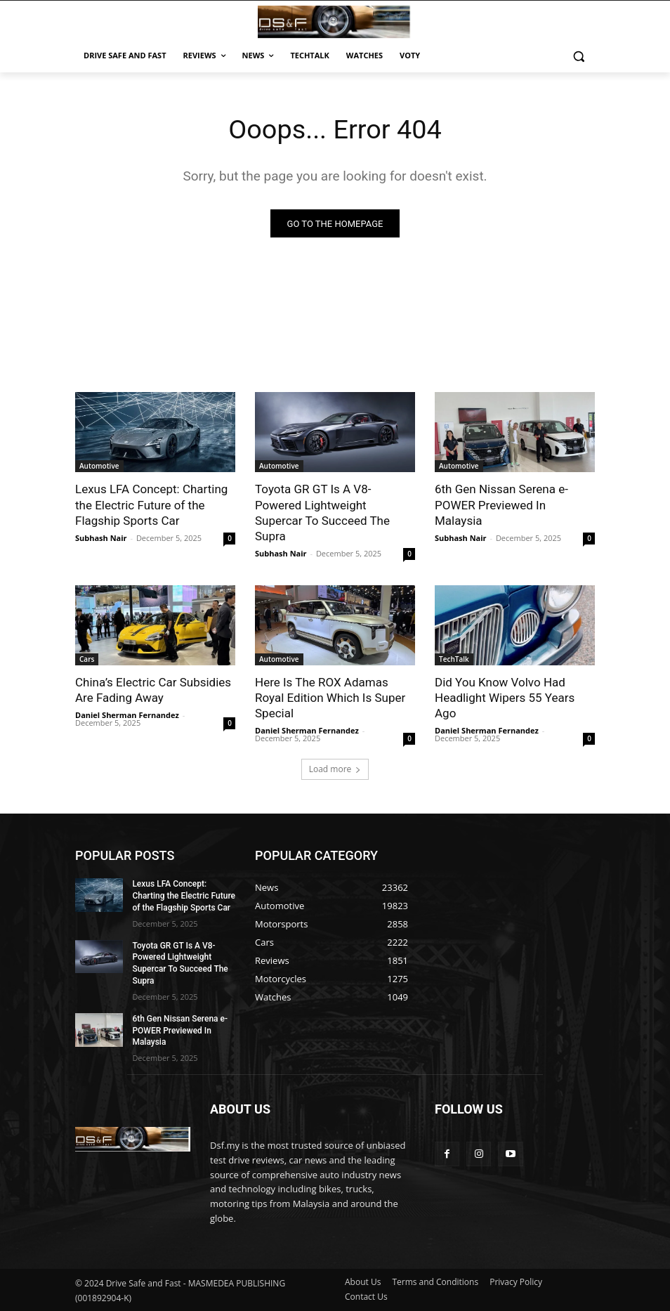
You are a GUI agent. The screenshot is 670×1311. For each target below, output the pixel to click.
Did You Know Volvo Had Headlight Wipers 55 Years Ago (504, 697)
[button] (578, 55)
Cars (86, 659)
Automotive (99, 466)
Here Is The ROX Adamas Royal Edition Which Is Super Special (330, 697)
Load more (335, 769)
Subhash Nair (101, 538)
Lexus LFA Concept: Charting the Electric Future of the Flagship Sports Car (151, 505)
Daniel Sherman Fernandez (127, 715)
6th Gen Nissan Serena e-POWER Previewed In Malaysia (501, 505)
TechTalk (454, 659)
